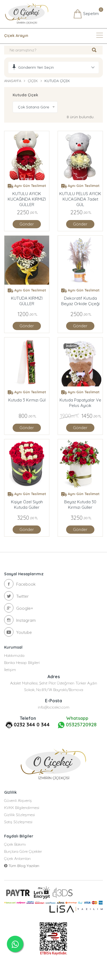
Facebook (20, 583)
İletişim (10, 669)
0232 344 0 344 (32, 724)
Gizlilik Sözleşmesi (19, 814)
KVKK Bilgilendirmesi (21, 807)
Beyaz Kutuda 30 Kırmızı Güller (80, 504)
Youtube (18, 632)
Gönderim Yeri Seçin (36, 67)
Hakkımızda (14, 655)
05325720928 (77, 724)
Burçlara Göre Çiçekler (23, 851)
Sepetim (86, 14)
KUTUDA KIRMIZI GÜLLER (27, 301)
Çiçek (33, 81)
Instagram (20, 620)
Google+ (18, 608)
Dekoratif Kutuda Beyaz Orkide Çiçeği (80, 301)
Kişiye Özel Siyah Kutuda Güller (27, 504)
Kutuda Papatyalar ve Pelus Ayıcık (80, 402)
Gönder (26, 224)
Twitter (16, 595)
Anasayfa (12, 81)
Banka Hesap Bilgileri (22, 662)
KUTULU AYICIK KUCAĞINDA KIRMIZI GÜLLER (27, 196)
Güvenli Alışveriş (18, 800)
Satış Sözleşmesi (18, 821)
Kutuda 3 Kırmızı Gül (27, 400)
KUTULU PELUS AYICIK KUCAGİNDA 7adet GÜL (80, 196)
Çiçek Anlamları (17, 858)
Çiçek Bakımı (15, 844)
